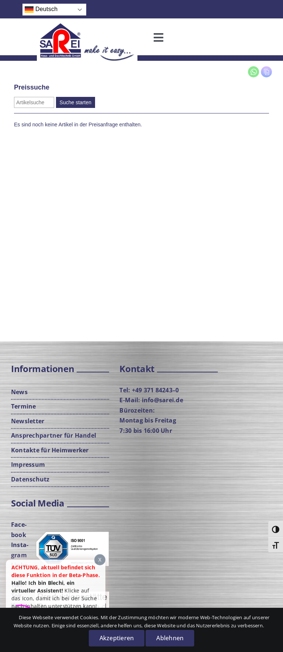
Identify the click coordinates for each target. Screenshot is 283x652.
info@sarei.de (162, 400)
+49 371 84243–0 (155, 390)
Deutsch (41, 9)
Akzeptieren (116, 638)
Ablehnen (170, 638)
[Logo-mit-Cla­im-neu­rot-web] (87, 23)
